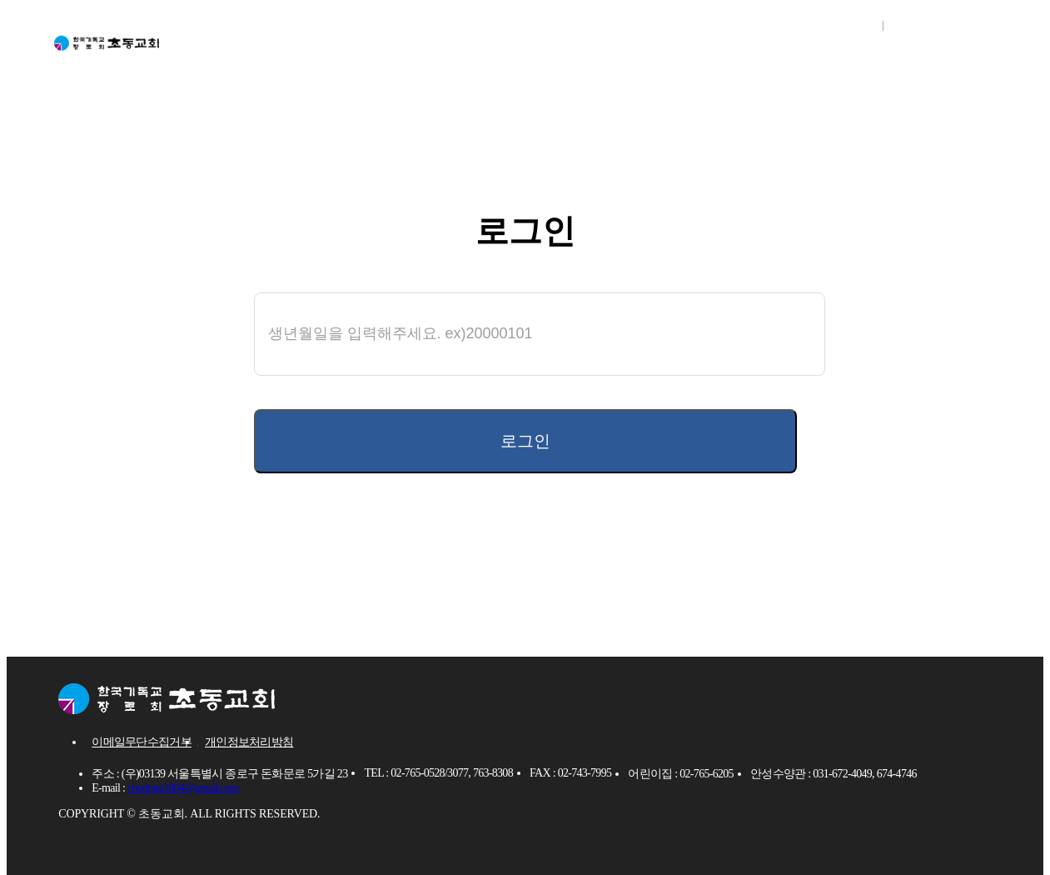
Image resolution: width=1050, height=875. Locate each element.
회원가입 (926, 25)
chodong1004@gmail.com (183, 790)
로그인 (845, 25)
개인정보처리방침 (249, 744)
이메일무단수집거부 (142, 744)
